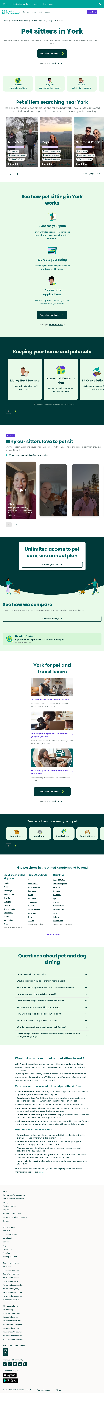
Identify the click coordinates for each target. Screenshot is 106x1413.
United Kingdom (60, 883)
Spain (55, 898)
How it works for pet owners (14, 1195)
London (7, 883)
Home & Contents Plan (12, 1213)
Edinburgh (8, 890)
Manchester (9, 894)
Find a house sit (45, 12)
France (56, 902)
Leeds (6, 916)
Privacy (59, 1390)
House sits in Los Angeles (13, 1324)
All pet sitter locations (11, 1300)
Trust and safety (9, 1206)
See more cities (35, 924)
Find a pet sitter (29, 12)
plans (41, 1172)
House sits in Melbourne (12, 1332)
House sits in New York (11, 1321)
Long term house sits (11, 1313)
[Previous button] (9, 524)
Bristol (6, 887)
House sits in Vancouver (12, 1335)
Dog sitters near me (11, 1274)
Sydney (31, 880)
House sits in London (11, 1317)
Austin (31, 921)
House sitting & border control (15, 1217)
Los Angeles (33, 891)
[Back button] (10, 174)
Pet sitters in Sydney (11, 1289)
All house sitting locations (13, 1339)
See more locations (13, 927)
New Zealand (58, 906)
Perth (30, 895)
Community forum (10, 1234)
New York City (34, 887)
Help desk (6, 1210)
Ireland (56, 917)
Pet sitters (7, 1266)
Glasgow (7, 902)
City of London (10, 909)
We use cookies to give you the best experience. (28, 4)
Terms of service (43, 1390)
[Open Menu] (101, 12)
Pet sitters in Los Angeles (13, 1285)
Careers (6, 1242)
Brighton (7, 898)
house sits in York (56, 63)
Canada (56, 891)
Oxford (7, 905)
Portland (32, 913)
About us (6, 1231)
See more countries (62, 924)
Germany (57, 895)
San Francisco (34, 909)
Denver (31, 917)
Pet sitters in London (11, 1277)
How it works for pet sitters (13, 1199)
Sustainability (8, 1238)
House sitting (8, 1310)
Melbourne (32, 883)
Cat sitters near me (11, 1270)
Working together (10, 1257)
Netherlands (58, 909)
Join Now (92, 12)
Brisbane (32, 898)
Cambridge (8, 913)
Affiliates (6, 1253)
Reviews (6, 1221)
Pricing (5, 1202)
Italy (55, 913)
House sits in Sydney (11, 1328)
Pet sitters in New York (11, 1281)
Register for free (52, 53)
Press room (7, 1249)
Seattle (31, 906)
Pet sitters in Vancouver (12, 1296)
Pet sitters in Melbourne (12, 1292)
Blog (4, 1245)
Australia (57, 887)
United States (59, 880)
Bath (6, 924)
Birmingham (9, 920)
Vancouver (33, 902)
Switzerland (58, 921)
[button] (21, 490)
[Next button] (17, 174)
